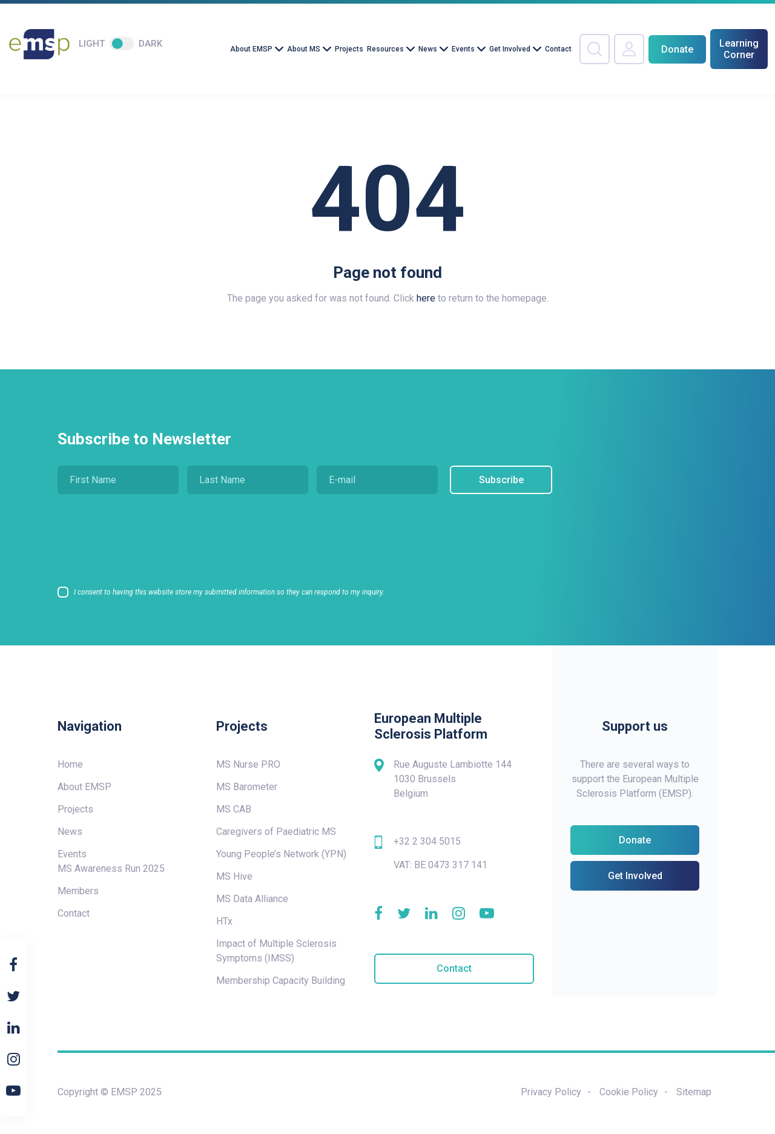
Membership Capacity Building (280, 980)
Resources (385, 49)
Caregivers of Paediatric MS (276, 831)
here (426, 298)
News (427, 49)
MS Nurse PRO (248, 764)
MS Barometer (246, 787)
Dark (150, 43)
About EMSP (251, 49)
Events (463, 49)
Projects (349, 49)
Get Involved (509, 49)
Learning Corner (739, 49)
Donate (677, 49)
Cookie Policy (628, 1092)
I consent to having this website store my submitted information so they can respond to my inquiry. (229, 592)
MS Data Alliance (252, 899)
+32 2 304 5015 (427, 841)
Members (78, 891)
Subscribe (498, 480)
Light (92, 43)
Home (70, 764)
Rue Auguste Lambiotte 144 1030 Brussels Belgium (453, 779)
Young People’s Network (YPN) (281, 854)
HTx (224, 921)
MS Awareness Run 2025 (111, 868)
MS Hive (234, 876)
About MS (303, 49)
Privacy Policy (551, 1092)
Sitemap (693, 1092)
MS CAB (233, 809)
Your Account (629, 49)
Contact (558, 49)
